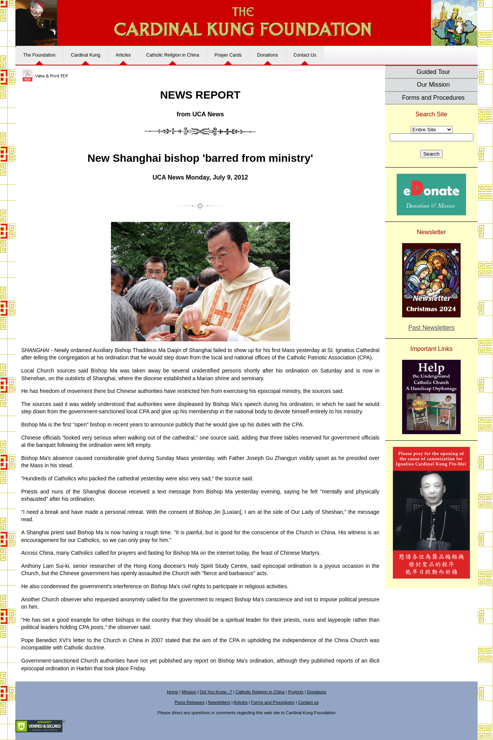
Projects (296, 692)
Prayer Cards (228, 55)
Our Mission (433, 84)
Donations (267, 55)
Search (431, 154)
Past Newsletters (431, 327)
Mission (189, 692)
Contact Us (304, 55)
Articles (123, 55)
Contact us (308, 702)
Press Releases (189, 702)
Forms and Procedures (433, 97)
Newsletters (219, 702)
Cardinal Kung (85, 55)
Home (172, 692)
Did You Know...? (216, 692)
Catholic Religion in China (172, 55)
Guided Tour (433, 72)
